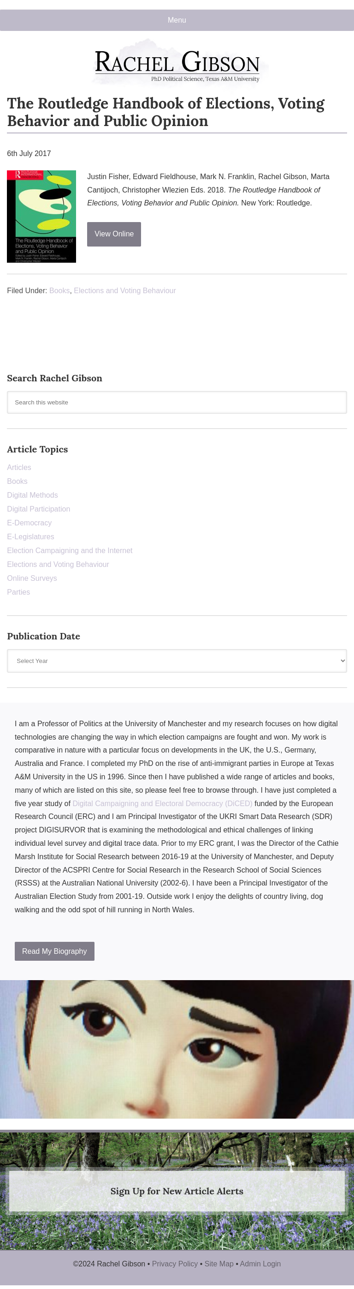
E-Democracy (29, 523)
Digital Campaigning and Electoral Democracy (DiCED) (162, 803)
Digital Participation (38, 509)
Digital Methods (32, 495)
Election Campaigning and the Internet (69, 550)
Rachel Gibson (177, 65)
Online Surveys (32, 578)
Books (59, 291)
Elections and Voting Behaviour (125, 291)
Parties (18, 592)
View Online (114, 234)
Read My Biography (54, 951)
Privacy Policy (175, 1264)
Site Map (219, 1264)
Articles (19, 467)
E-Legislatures (30, 537)
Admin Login (260, 1264)
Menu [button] (177, 20)
